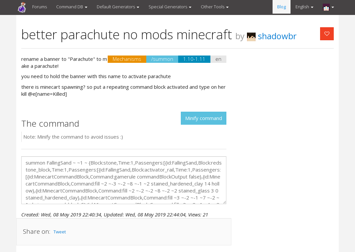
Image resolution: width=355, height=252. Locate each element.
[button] (328, 7)
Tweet (60, 232)
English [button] (304, 7)
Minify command (203, 118)
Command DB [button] (71, 7)
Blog (281, 7)
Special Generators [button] (170, 7)
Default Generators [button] (118, 7)
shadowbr (271, 36)
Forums (39, 7)
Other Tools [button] (215, 7)
